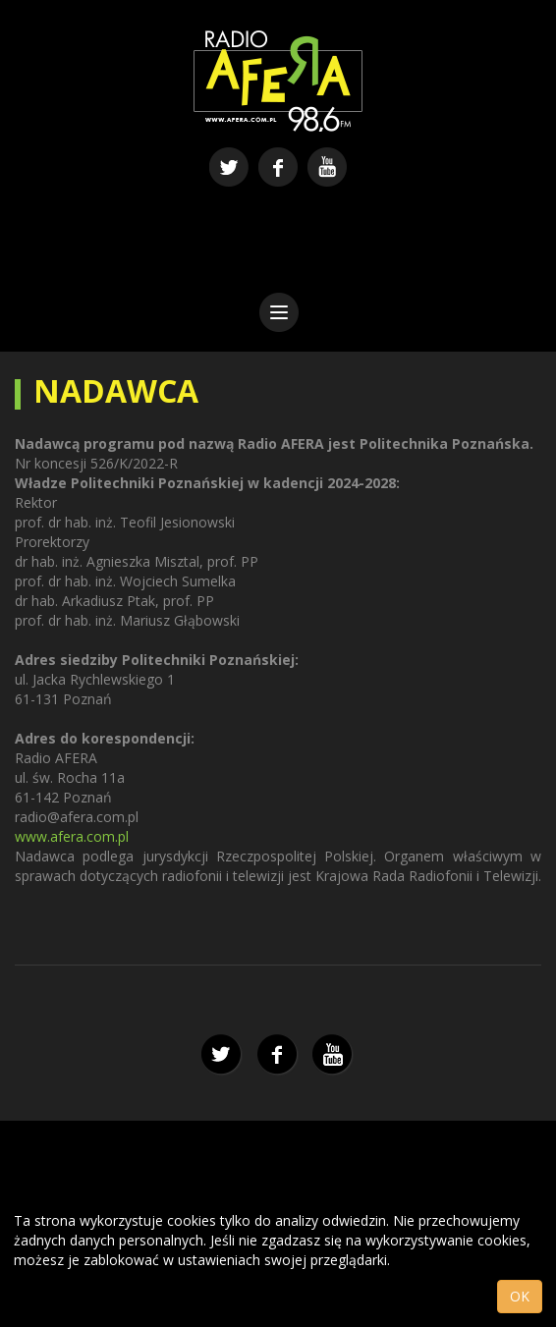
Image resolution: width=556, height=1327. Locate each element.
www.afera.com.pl (72, 836)
